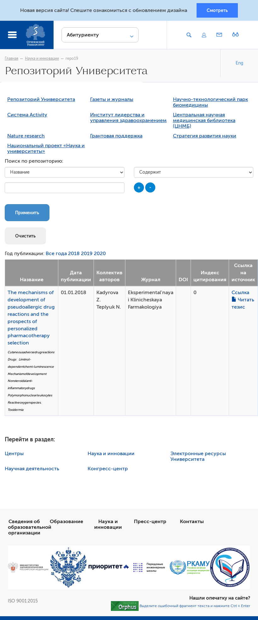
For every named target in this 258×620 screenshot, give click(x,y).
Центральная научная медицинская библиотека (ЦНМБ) (204, 121)
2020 (100, 254)
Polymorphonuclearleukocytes (30, 396)
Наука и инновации (42, 59)
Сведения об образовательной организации (29, 527)
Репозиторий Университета (41, 100)
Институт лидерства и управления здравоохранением (128, 118)
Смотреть (217, 10)
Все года (56, 254)
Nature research (26, 137)
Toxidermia (15, 410)
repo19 (72, 59)
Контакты (192, 522)
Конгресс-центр (108, 469)
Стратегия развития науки (204, 137)
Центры (14, 454)
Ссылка (240, 293)
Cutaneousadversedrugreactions (31, 353)
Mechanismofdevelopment (27, 374)
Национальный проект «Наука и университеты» (46, 149)
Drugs (12, 360)
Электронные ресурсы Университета (198, 457)
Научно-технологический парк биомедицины (210, 103)
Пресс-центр (150, 522)
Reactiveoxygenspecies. (24, 403)
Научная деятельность (32, 469)
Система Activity (27, 116)
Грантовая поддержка (116, 137)
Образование (66, 522)
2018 (74, 254)
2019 (87, 254)
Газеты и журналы (111, 100)
